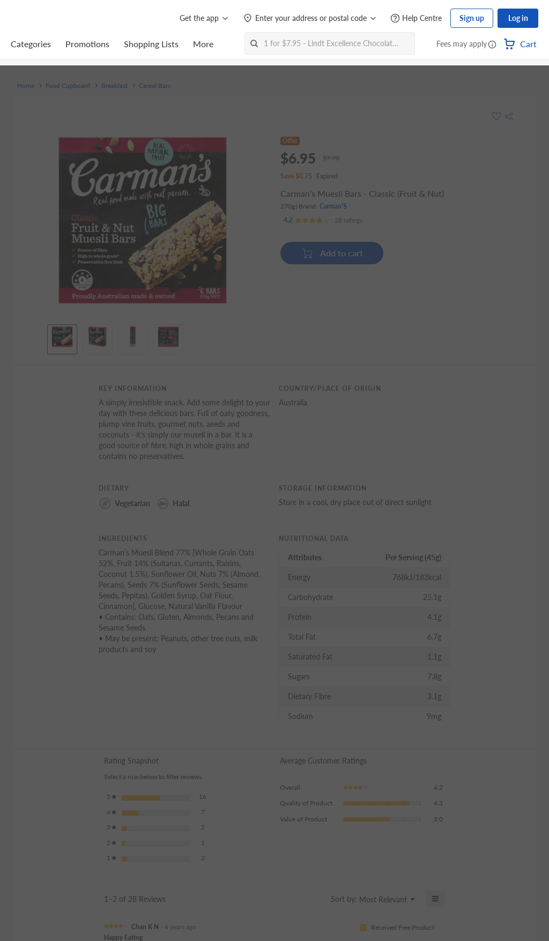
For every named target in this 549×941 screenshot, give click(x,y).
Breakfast (114, 86)
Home (25, 86)
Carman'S (333, 206)
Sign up (471, 18)
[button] (492, 45)
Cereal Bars (154, 86)
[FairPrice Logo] (41, 18)
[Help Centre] (416, 18)
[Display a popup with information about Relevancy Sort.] (316, 898)
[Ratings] (323, 220)
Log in (518, 18)
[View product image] (62, 337)
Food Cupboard (68, 86)
